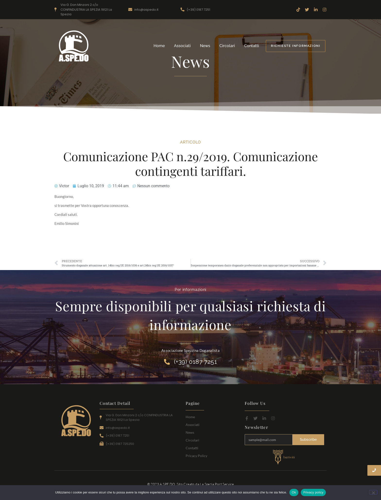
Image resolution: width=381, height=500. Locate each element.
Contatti (251, 45)
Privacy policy (313, 492)
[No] (373, 492)
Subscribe (308, 439)
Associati (182, 45)
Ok (294, 492)
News (205, 45)
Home (159, 45)
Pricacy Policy (196, 456)
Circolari (227, 45)
